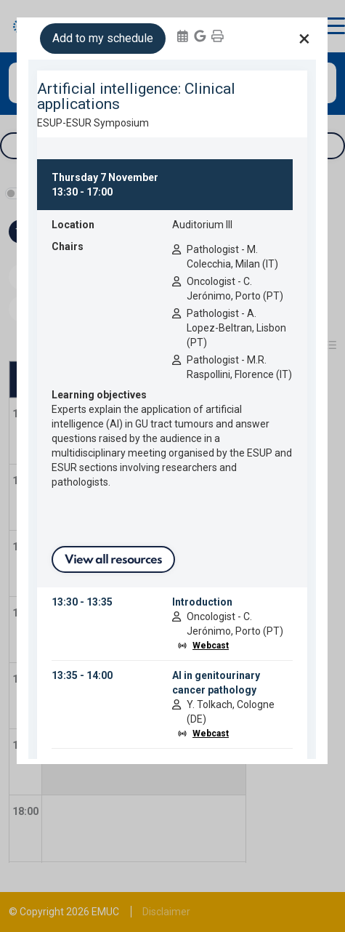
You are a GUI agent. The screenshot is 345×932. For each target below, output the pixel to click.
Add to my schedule (102, 38)
